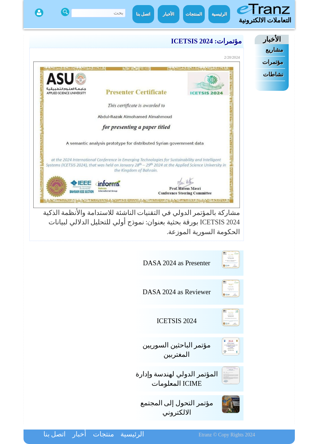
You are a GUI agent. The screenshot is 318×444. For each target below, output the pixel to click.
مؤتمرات (272, 62)
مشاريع (274, 50)
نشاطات (273, 74)
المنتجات (194, 14)
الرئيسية (219, 14)
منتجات (103, 434)
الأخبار (168, 14)
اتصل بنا (143, 14)
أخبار (79, 434)
